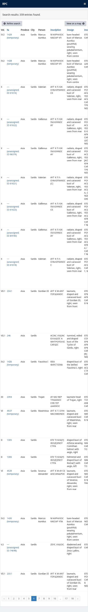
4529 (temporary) (13, 472)
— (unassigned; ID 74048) (13, 547)
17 (66, 598)
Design (70, 29)
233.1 (9, 573)
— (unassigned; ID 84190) (13, 232)
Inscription (55, 29)
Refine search (12, 23)
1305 (9, 439)
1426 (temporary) (13, 363)
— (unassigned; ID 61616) (13, 89)
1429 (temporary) (13, 36)
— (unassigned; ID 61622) (13, 122)
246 (9, 335)
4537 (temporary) (13, 412)
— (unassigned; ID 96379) (13, 151)
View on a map (75, 23)
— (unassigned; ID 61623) (13, 206)
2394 (9, 396)
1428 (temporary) (13, 62)
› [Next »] (77, 598)
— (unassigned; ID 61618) (13, 261)
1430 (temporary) (13, 520)
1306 (9, 456)
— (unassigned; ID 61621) (13, 180)
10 (54, 598)
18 (72, 598)
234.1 (9, 291)
